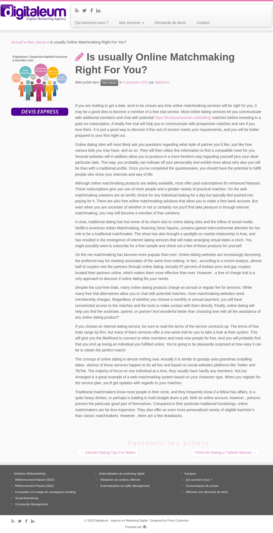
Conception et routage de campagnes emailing (45, 492)
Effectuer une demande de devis (207, 492)
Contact (203, 23)
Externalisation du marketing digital (122, 473)
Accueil (17, 42)
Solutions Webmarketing (30, 473)
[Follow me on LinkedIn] (100, 10)
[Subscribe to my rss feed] (78, 10)
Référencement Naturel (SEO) (34, 479)
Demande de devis (170, 23)
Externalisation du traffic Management (125, 485)
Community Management (31, 504)
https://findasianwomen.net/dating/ (183, 117)
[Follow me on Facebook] (93, 10)
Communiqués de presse (202, 485)
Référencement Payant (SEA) (34, 485)
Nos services (131, 23)
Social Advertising (26, 498)
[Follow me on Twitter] (86, 10)
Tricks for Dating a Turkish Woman (225, 452)
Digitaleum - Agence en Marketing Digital (121, 520)
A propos (190, 473)
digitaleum (162, 83)
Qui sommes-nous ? (91, 23)
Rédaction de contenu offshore (120, 479)
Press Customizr (178, 520)
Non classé (36, 42)
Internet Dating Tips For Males (108, 452)
